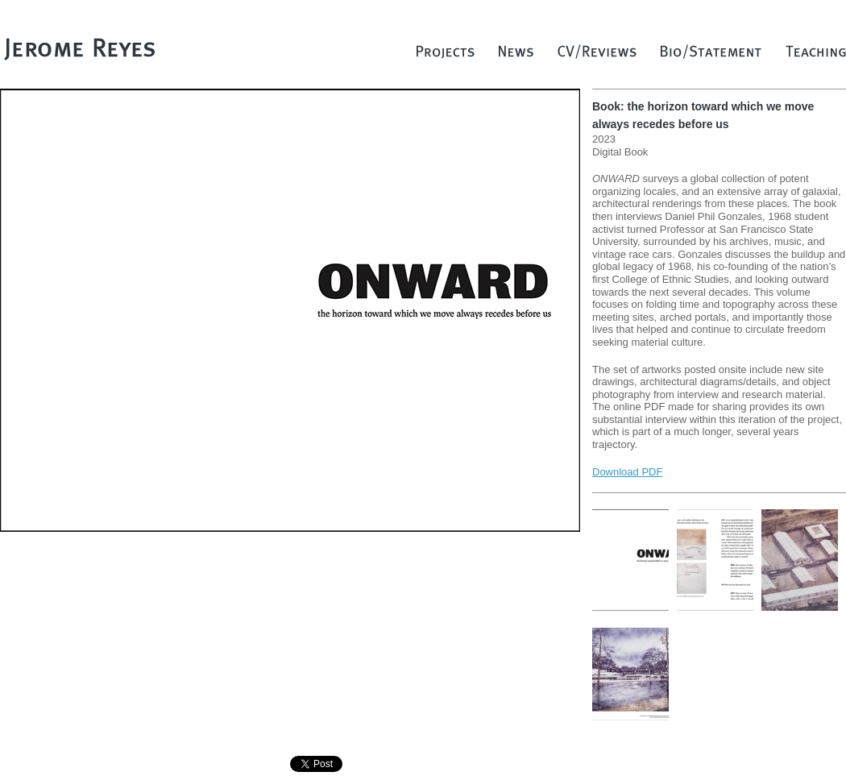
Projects (446, 55)
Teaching (816, 55)
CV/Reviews (597, 55)
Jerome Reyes (80, 48)
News (516, 55)
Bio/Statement (711, 55)
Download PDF (627, 472)
